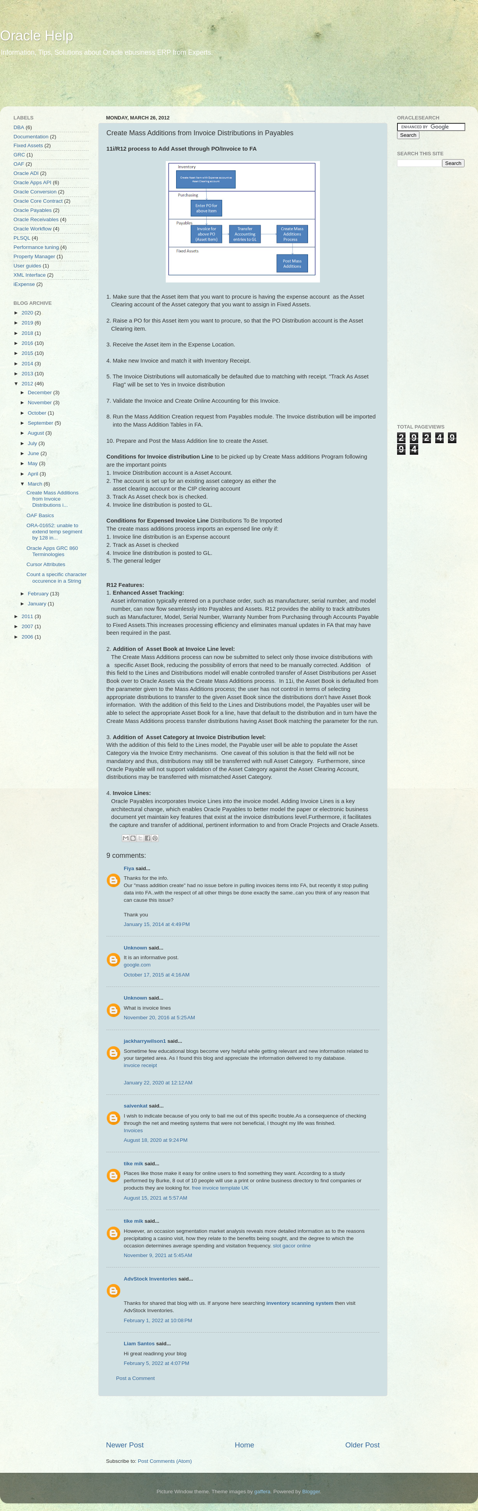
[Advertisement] (148, 86)
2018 (28, 333)
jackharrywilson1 (145, 1041)
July (33, 443)
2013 (28, 373)
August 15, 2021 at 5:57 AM (155, 1198)
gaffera (262, 1491)
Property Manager (34, 256)
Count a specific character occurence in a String (57, 577)
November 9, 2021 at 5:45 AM (158, 1255)
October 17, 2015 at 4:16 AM (157, 975)
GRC (19, 155)
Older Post (362, 1445)
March (36, 484)
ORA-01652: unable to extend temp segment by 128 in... (54, 532)
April (34, 474)
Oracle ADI (26, 173)
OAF (18, 164)
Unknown (135, 948)
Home (244, 1445)
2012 (28, 384)
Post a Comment (135, 1378)
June (34, 453)
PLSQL (21, 238)
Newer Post (125, 1445)
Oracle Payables (32, 210)
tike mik (133, 1163)
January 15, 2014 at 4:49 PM (157, 924)
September (41, 423)
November (40, 402)
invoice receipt (140, 1065)
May (33, 463)
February (39, 594)
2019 (28, 323)
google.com (137, 965)
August (36, 433)
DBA (18, 127)
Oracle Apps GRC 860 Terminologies (52, 551)
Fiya (129, 868)
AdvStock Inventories (150, 1279)
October (38, 413)
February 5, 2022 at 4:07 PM (156, 1363)
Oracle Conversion (35, 192)
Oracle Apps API (32, 182)
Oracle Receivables (36, 219)
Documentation (31, 137)
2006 (28, 637)
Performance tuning (36, 247)
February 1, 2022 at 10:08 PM (158, 1320)
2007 (28, 626)
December (40, 392)
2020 (28, 313)
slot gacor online (292, 1246)
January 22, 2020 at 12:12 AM (158, 1083)
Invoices (133, 1130)
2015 (28, 353)
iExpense (24, 284)
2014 (28, 363)
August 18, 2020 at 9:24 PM (156, 1140)
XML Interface (29, 275)
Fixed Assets (28, 145)
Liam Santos (139, 1343)
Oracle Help (36, 36)
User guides (27, 266)
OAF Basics (40, 515)
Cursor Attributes (46, 564)
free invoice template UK (220, 1188)
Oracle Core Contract (38, 201)
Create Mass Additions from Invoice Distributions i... (53, 499)
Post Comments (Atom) (165, 1461)
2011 (28, 616)
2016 (28, 343)
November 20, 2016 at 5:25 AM (159, 1017)
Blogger (311, 1491)
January (38, 604)
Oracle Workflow (32, 229)
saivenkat (136, 1106)
